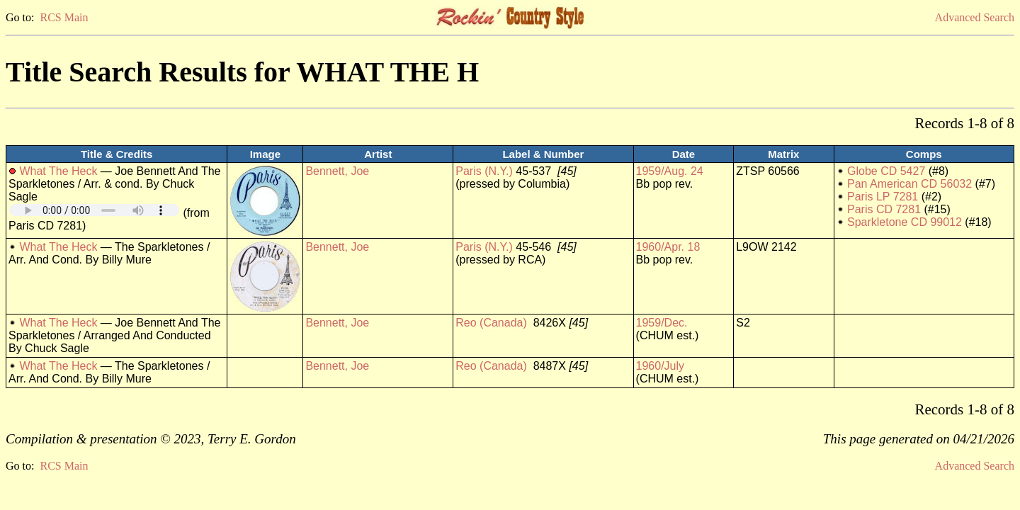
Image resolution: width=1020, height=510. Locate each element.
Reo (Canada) (491, 323)
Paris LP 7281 (882, 197)
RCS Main (64, 17)
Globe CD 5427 (886, 171)
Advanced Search (974, 17)
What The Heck (58, 171)
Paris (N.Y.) (484, 171)
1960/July (660, 366)
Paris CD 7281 (884, 209)
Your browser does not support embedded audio (94, 210)
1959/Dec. (662, 323)
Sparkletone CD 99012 (904, 222)
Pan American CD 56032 (909, 184)
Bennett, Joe (337, 171)
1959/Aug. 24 (669, 171)
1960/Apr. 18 (668, 247)
